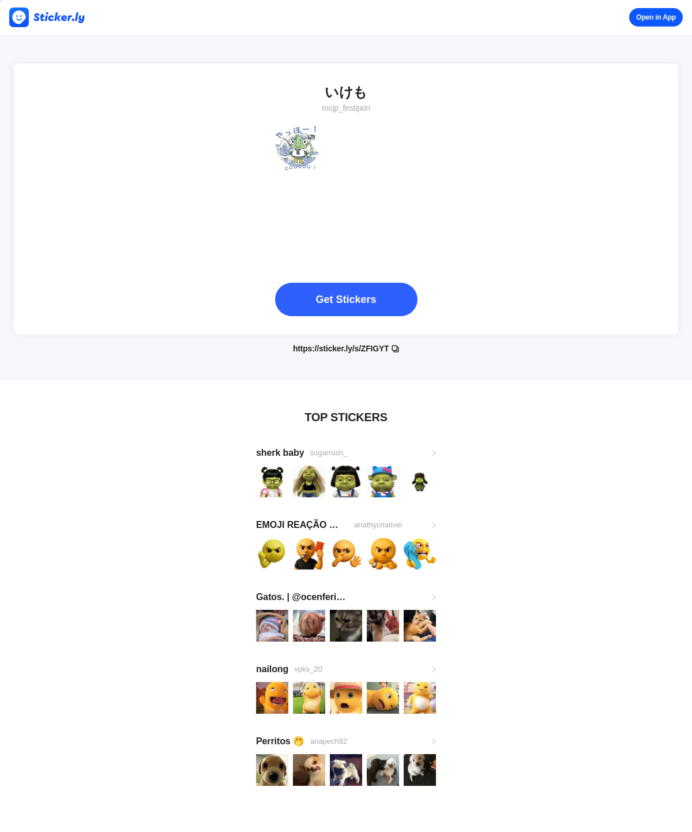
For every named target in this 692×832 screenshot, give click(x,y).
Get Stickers (345, 299)
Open (656, 17)
